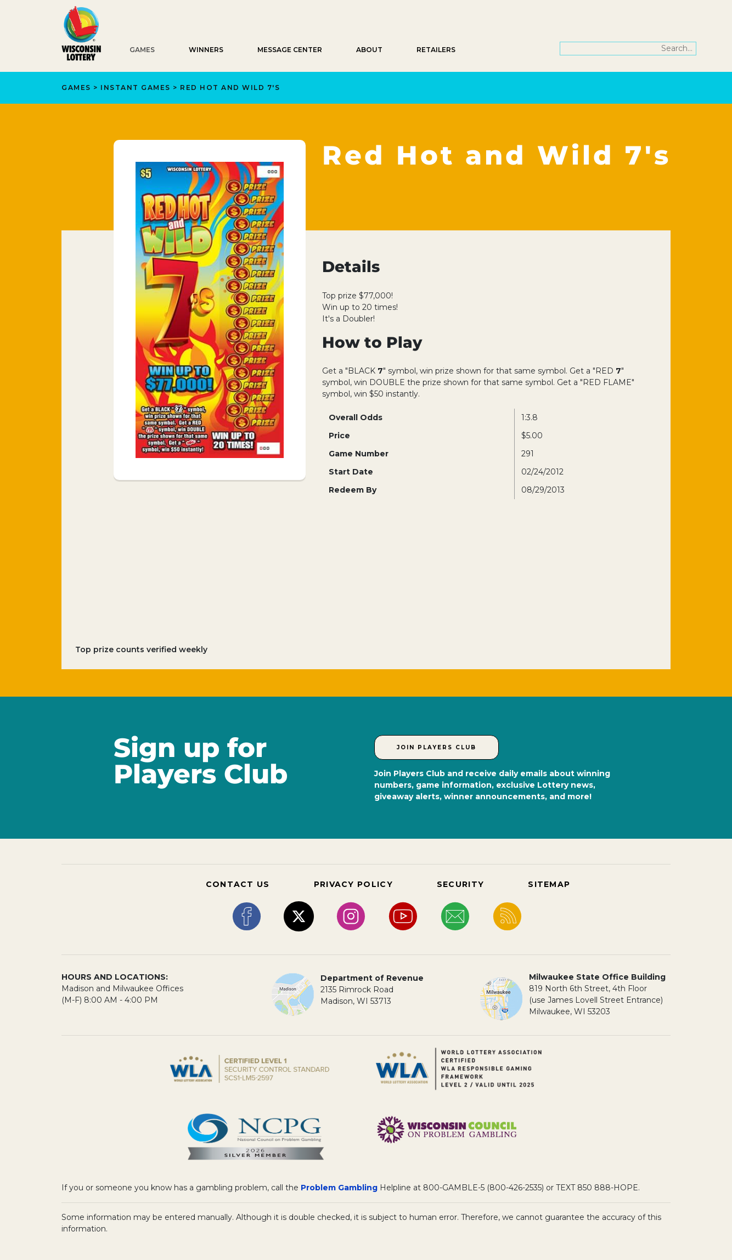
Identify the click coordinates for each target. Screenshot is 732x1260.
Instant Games (135, 87)
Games (142, 50)
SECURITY (460, 884)
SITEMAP (549, 884)
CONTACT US (238, 884)
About (369, 50)
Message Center (289, 50)
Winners (206, 50)
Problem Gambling (339, 1188)
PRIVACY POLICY (353, 884)
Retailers (435, 50)
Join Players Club (436, 747)
